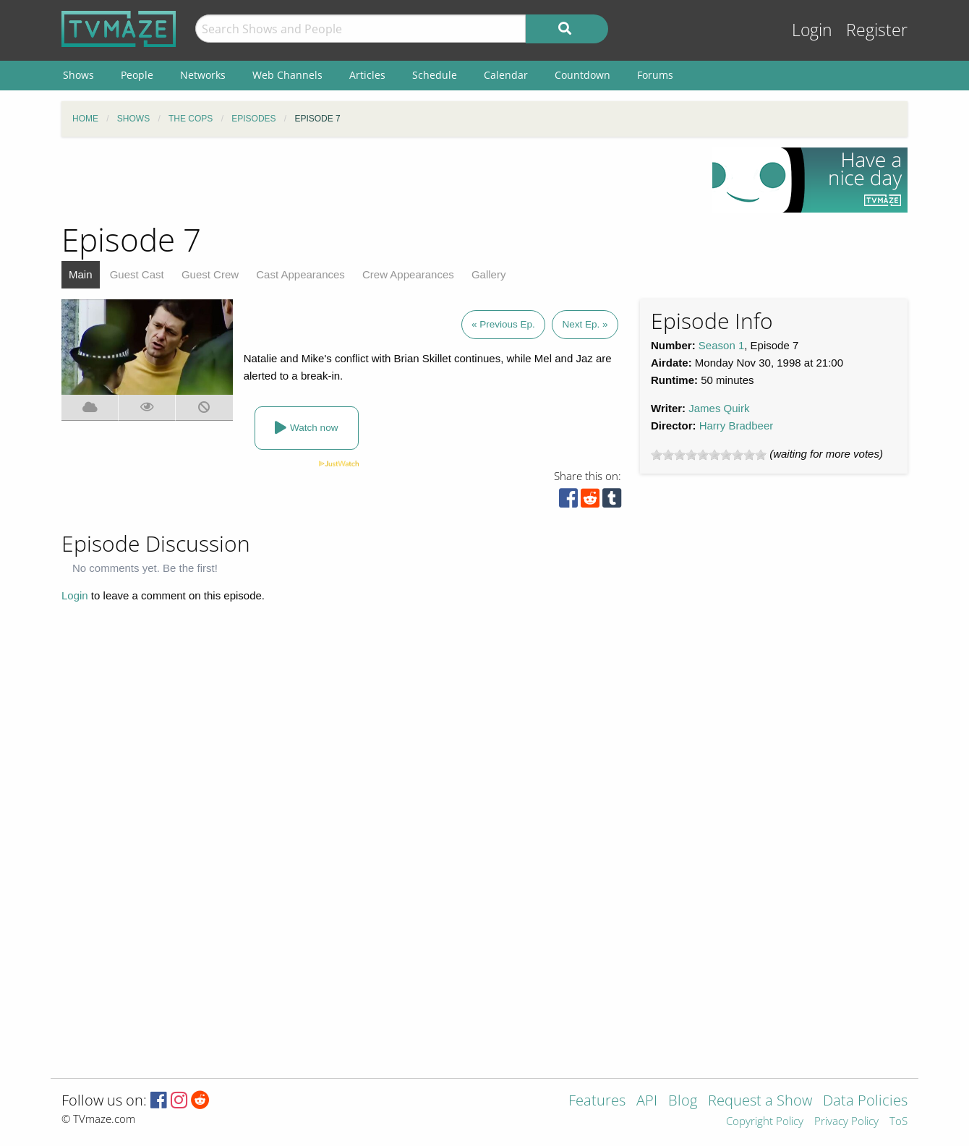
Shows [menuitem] (78, 75)
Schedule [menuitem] (434, 75)
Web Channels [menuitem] (287, 75)
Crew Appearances (408, 274)
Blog (682, 1101)
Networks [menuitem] (203, 75)
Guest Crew (210, 274)
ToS (898, 1122)
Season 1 (721, 345)
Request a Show (760, 1101)
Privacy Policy (846, 1122)
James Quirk (718, 408)
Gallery (488, 274)
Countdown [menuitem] (582, 75)
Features (597, 1101)
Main (81, 274)
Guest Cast (137, 274)
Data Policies (865, 1101)
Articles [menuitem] (367, 75)
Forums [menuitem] (655, 75)
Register (877, 30)
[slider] (709, 455)
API (646, 1101)
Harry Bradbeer (736, 425)
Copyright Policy (764, 1122)
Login (812, 30)
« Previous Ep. (503, 324)
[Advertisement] (376, 180)
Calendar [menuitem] (506, 75)
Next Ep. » (584, 324)
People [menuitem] (137, 75)
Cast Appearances (300, 274)
